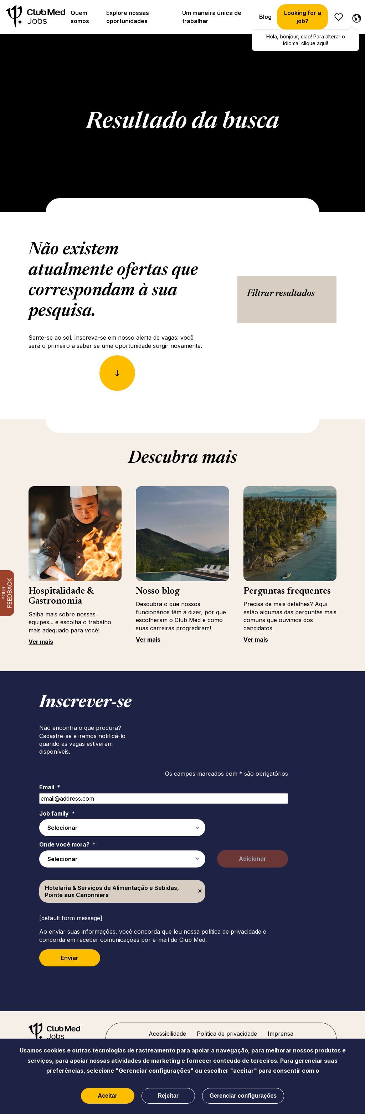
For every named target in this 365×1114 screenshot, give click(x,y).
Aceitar (107, 1096)
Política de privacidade (227, 1033)
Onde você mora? (67, 844)
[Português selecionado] (355, 17)
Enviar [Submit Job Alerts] (69, 957)
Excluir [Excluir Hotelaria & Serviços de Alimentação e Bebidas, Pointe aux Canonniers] (200, 891)
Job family (57, 813)
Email (49, 787)
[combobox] (122, 859)
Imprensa (280, 1033)
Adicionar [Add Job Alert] (252, 858)
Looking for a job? (302, 16)
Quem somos (80, 16)
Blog (265, 16)
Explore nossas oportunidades (127, 16)
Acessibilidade (167, 1033)
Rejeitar (168, 1096)
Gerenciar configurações (243, 1096)
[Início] (35, 16)
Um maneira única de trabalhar (211, 16)
